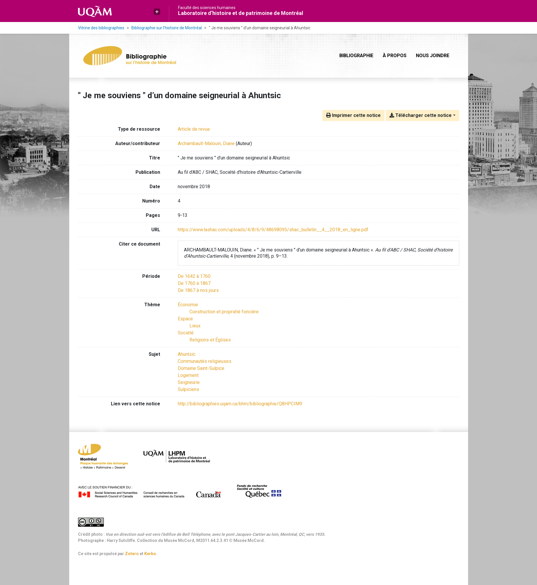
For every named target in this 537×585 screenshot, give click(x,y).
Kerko (150, 553)
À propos (394, 55)
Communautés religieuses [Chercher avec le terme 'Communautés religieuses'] (204, 361)
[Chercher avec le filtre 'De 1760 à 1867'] (194, 283)
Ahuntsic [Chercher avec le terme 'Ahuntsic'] (186, 354)
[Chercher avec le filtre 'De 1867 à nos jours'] (198, 290)
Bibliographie (356, 55)
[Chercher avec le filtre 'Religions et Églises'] (210, 340)
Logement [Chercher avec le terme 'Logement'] (188, 375)
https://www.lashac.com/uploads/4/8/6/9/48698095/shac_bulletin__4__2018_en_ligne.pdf (273, 229)
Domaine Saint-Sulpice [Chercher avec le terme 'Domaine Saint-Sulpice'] (201, 368)
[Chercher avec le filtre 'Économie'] (188, 304)
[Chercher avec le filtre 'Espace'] (185, 319)
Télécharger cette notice (420, 115)
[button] (157, 11)
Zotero (132, 553)
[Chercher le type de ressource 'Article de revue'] (194, 129)
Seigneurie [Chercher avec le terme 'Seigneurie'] (189, 382)
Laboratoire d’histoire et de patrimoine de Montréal (240, 13)
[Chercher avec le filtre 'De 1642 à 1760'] (194, 276)
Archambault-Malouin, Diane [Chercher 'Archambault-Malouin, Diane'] (206, 143)
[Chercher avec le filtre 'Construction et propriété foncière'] (224, 311)
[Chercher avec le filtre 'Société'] (186, 333)
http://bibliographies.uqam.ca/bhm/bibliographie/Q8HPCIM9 (240, 404)
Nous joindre (432, 55)
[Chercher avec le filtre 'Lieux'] (195, 326)
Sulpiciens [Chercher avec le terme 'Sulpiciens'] (188, 389)
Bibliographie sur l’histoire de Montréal (166, 27)
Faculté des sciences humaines (207, 7)
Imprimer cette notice (353, 115)
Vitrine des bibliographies (101, 27)
